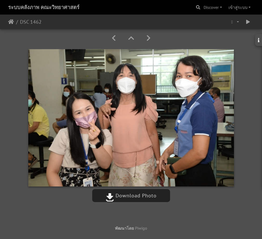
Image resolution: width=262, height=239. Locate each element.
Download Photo (131, 195)
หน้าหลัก (11, 22)
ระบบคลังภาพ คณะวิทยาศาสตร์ (43, 7)
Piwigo (141, 228)
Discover (211, 7)
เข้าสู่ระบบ (238, 7)
